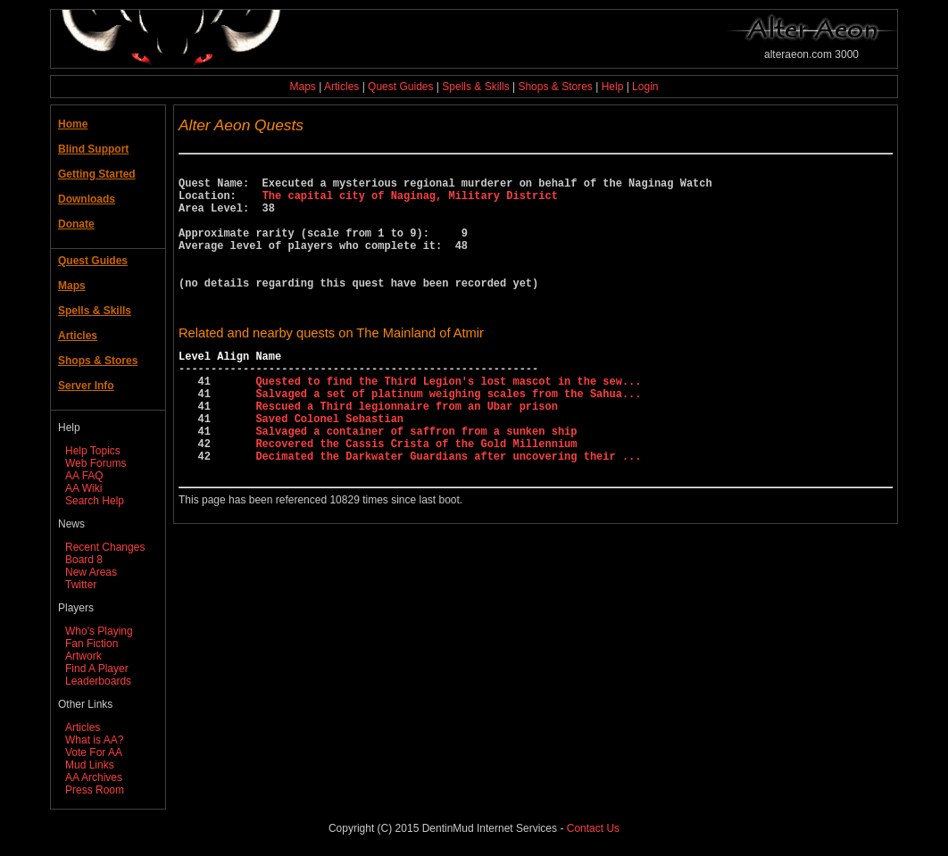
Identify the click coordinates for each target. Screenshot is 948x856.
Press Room (94, 790)
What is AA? (94, 740)
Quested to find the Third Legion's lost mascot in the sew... (448, 420)
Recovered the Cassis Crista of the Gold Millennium (416, 496)
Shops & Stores (555, 86)
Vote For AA (93, 752)
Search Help (94, 500)
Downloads (86, 199)
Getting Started (97, 174)
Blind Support (93, 149)
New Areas (91, 572)
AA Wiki (83, 488)
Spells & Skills (475, 86)
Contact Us (593, 828)
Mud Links (89, 765)
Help (613, 86)
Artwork (83, 656)
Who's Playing (99, 631)
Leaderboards (98, 681)
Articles (341, 86)
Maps (303, 86)
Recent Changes (105, 547)
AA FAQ (84, 476)
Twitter (80, 584)
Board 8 (84, 559)
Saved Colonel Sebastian (329, 466)
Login (645, 86)
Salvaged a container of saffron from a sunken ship (416, 481)
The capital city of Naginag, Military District (410, 203)
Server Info (86, 385)
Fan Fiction (91, 643)
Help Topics (93, 451)
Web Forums (95, 463)
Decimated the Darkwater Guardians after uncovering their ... (448, 511)
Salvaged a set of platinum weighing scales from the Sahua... (448, 436)
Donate (76, 224)
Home (72, 124)
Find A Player (97, 668)
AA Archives (93, 777)
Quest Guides (400, 86)
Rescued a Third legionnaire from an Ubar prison (406, 451)
